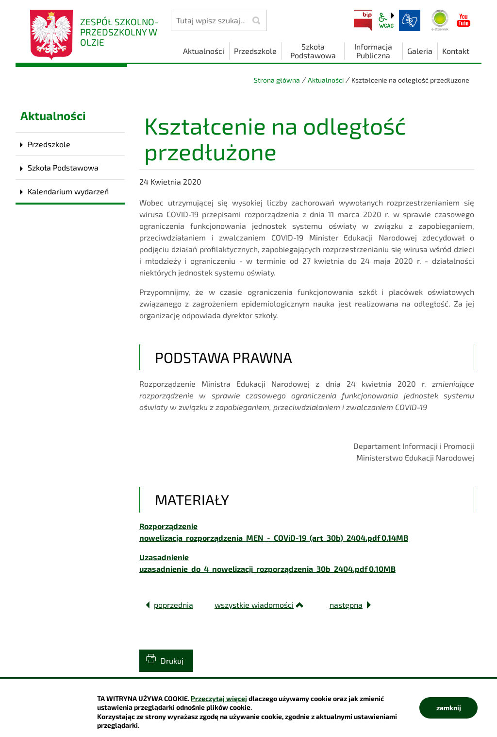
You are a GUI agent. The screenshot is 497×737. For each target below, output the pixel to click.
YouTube (463, 20)
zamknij (448, 707)
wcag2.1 (386, 20)
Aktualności (326, 80)
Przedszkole (49, 144)
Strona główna (277, 80)
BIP (363, 20)
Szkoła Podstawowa (63, 167)
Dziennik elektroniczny (440, 20)
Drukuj (172, 660)
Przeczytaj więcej (219, 698)
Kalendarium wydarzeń (68, 191)
